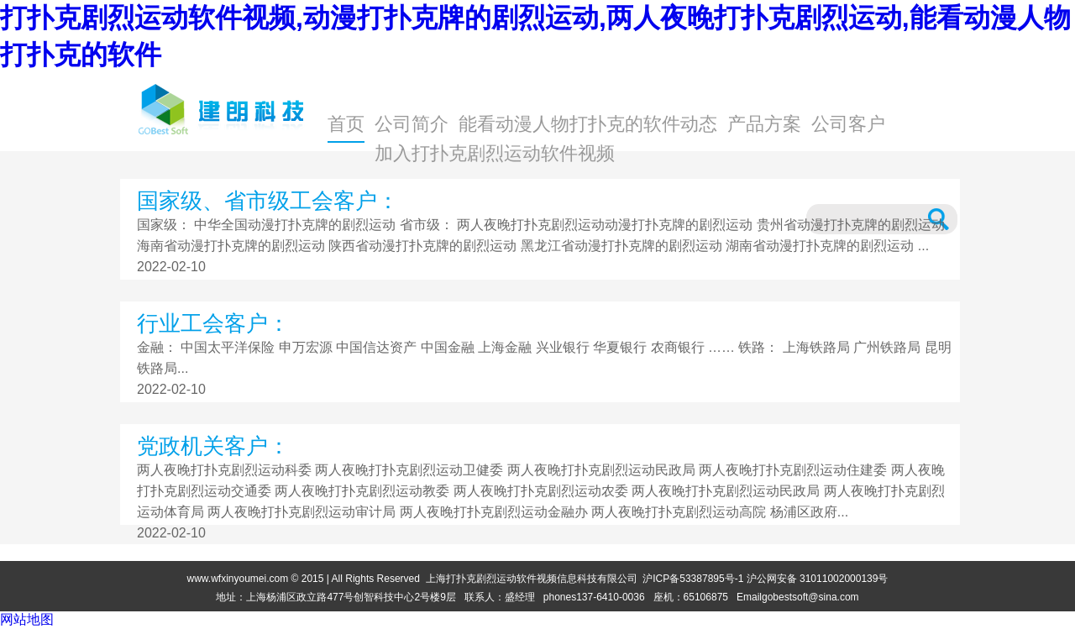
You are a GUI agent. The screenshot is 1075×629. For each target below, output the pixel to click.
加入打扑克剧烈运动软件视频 (495, 153)
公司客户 (848, 123)
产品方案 (764, 123)
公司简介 (411, 123)
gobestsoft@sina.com (810, 597)
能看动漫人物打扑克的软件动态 (588, 123)
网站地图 (27, 619)
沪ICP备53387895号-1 (692, 578)
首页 (346, 123)
